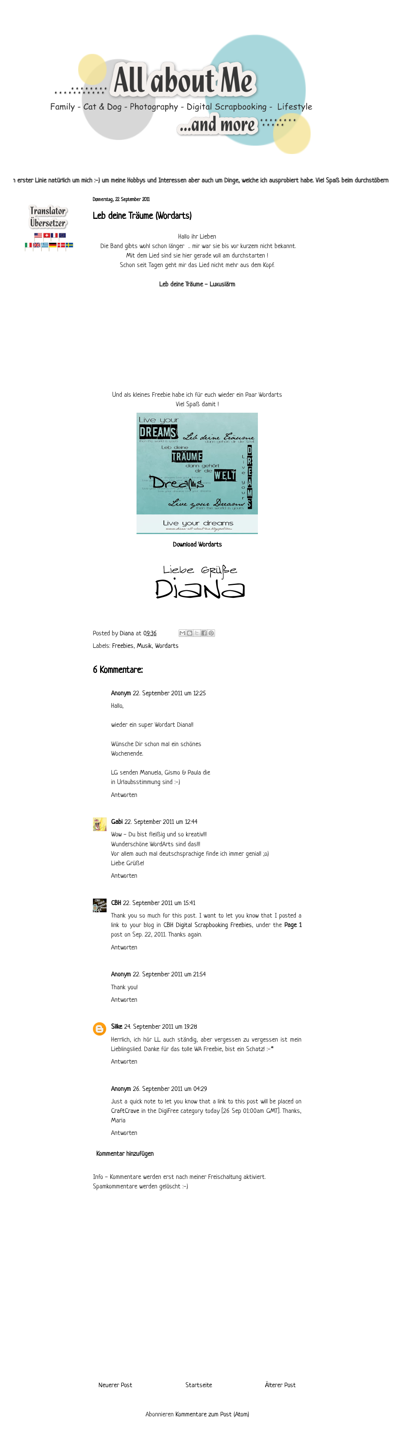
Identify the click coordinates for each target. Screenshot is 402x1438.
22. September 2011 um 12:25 (169, 693)
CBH (116, 903)
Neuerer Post (115, 1385)
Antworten (124, 795)
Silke (116, 1027)
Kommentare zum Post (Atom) (212, 1414)
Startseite (198, 1385)
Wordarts (167, 646)
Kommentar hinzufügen (125, 1154)
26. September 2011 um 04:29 (170, 1089)
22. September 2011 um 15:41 (159, 903)
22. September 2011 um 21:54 (169, 974)
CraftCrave (125, 1111)
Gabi (116, 822)
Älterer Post (280, 1385)
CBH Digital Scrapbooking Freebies (207, 925)
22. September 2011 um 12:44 (161, 822)
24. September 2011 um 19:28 (160, 1027)
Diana (128, 633)
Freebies (122, 646)
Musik (144, 646)
